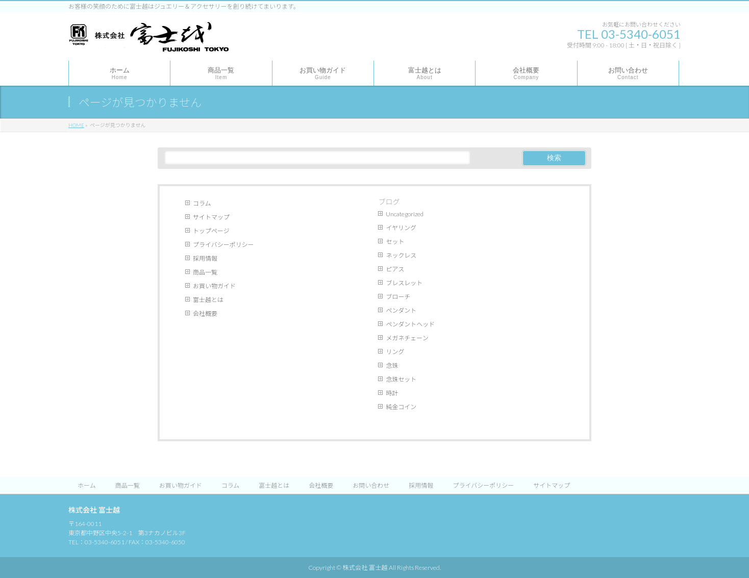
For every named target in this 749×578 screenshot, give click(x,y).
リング (395, 352)
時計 (392, 393)
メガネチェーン (407, 338)
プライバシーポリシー (223, 244)
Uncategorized (404, 214)
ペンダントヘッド (410, 324)
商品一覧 (205, 272)
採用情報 (205, 258)
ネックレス (401, 255)
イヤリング (401, 228)
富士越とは (208, 300)
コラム (202, 203)
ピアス (395, 269)
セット (395, 241)
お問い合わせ (371, 485)
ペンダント (401, 310)
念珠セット (401, 379)
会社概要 (205, 313)
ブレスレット (404, 283)
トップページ (211, 231)
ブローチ (398, 296)
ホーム (87, 485)
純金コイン (401, 407)
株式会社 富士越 (364, 567)
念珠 (392, 365)
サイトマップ (211, 217)
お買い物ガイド (214, 286)
